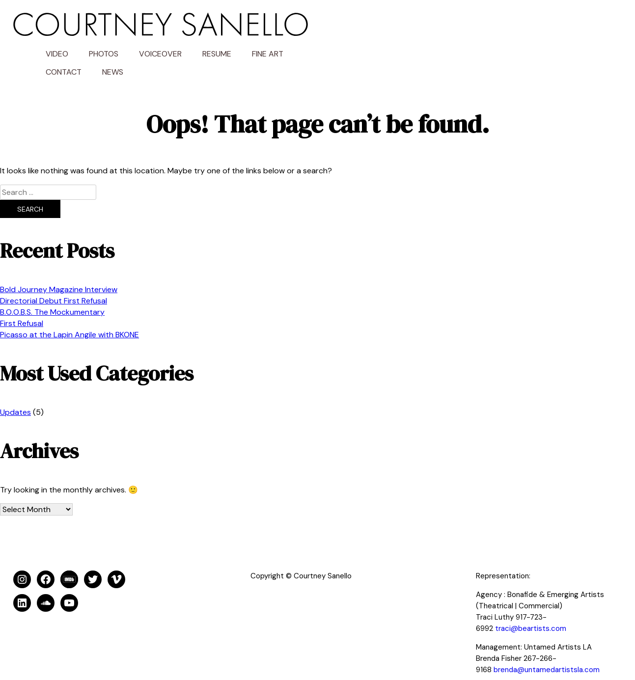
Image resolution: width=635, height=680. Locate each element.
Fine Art (564, 27)
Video (354, 27)
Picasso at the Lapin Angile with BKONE (69, 308)
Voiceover (457, 27)
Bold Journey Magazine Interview (58, 263)
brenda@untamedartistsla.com (547, 643)
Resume (513, 27)
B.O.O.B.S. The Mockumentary (52, 285)
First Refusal (21, 297)
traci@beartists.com (530, 602)
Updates (15, 386)
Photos (400, 27)
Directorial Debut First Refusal (53, 274)
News (409, 45)
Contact (361, 45)
